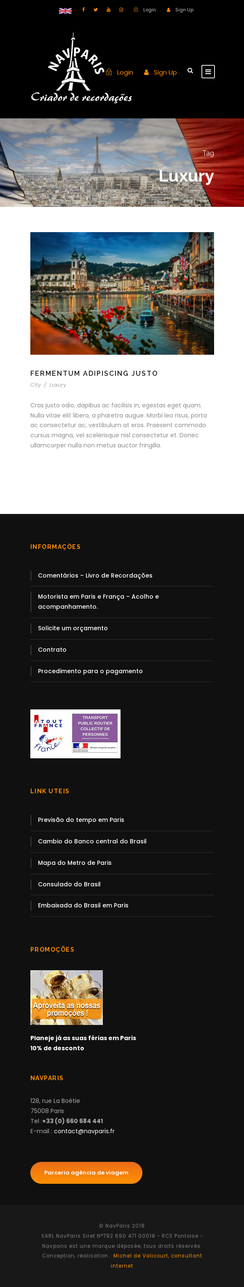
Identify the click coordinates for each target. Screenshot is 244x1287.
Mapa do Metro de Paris (75, 863)
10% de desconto (57, 1048)
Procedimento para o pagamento (90, 671)
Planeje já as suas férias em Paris (83, 1038)
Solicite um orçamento (73, 628)
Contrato (52, 649)
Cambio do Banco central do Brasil (92, 841)
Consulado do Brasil (69, 884)
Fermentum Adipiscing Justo (94, 373)
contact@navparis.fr (84, 1131)
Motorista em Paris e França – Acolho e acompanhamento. (98, 601)
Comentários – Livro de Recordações (95, 575)
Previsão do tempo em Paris (81, 820)
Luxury (57, 385)
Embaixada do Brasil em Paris (83, 905)
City (35, 385)
